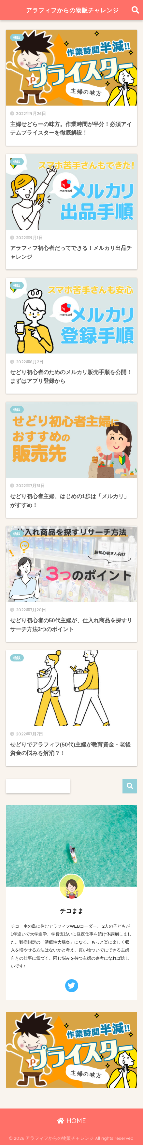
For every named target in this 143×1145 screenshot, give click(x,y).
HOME (71, 1121)
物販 (17, 37)
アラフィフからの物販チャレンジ (72, 10)
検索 (129, 786)
